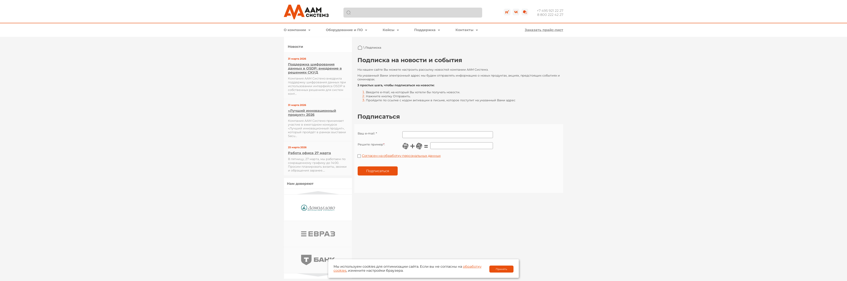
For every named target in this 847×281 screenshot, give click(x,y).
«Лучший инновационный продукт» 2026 (312, 113)
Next (318, 275)
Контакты (464, 30)
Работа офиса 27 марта (309, 153)
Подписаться (377, 171)
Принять (501, 269)
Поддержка (425, 30)
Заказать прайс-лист (544, 30)
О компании (295, 30)
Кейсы (388, 30)
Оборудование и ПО (344, 30)
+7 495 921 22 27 (550, 11)
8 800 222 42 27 (550, 15)
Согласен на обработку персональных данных (401, 156)
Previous (318, 192)
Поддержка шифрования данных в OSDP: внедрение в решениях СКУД (315, 68)
